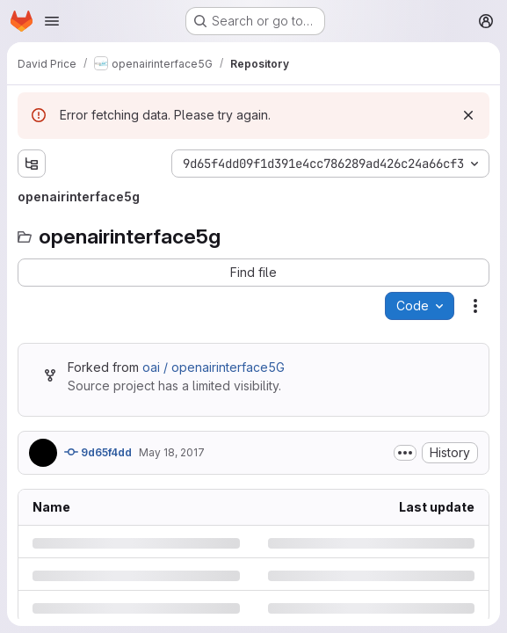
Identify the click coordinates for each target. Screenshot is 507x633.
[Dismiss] (468, 115)
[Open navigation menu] (52, 21)
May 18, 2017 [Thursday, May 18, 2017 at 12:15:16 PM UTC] (172, 452)
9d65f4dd (98, 452)
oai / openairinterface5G (213, 367)
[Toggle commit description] (405, 453)
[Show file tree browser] (32, 163)
